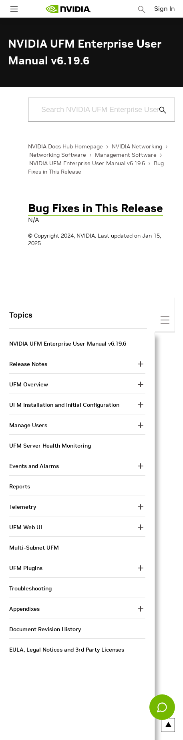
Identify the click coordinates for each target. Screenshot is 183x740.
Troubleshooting (30, 588)
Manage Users (28, 425)
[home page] (68, 9)
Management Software (126, 154)
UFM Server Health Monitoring (50, 445)
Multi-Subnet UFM (34, 547)
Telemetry (22, 506)
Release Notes (28, 364)
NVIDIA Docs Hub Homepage (65, 146)
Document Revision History (45, 629)
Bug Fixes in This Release (95, 208)
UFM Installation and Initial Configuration (64, 404)
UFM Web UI (25, 527)
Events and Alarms (34, 466)
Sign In (164, 8)
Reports (19, 486)
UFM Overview (28, 384)
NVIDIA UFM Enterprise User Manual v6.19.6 (87, 163)
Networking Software (57, 154)
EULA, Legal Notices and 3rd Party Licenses (66, 649)
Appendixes (24, 608)
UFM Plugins (25, 568)
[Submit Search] (158, 110)
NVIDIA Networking (137, 146)
